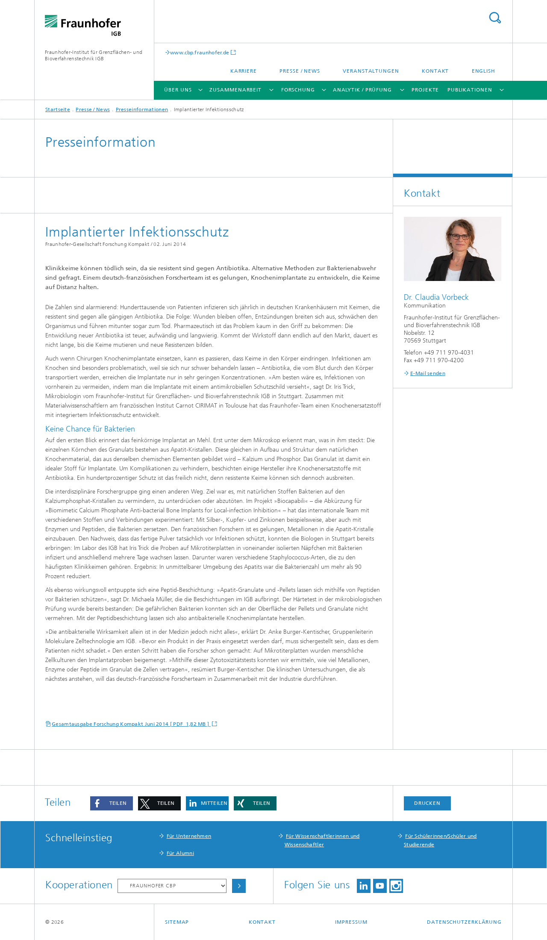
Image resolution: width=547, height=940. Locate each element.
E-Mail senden (427, 373)
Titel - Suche (495, 18)
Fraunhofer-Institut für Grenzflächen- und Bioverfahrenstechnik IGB (93, 55)
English (483, 71)
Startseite (57, 109)
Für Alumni (180, 853)
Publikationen (469, 90)
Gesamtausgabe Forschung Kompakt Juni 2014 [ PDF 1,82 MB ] (131, 724)
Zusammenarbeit (235, 90)
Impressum (351, 922)
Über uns (177, 90)
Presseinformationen (142, 109)
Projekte (425, 90)
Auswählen (239, 886)
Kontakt (435, 71)
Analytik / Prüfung (362, 90)
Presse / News (299, 71)
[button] (111, 803)
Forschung (298, 90)
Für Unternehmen (189, 836)
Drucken (427, 803)
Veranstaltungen (371, 71)
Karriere (243, 71)
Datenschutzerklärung (464, 922)
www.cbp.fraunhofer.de (199, 52)
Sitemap (177, 922)
